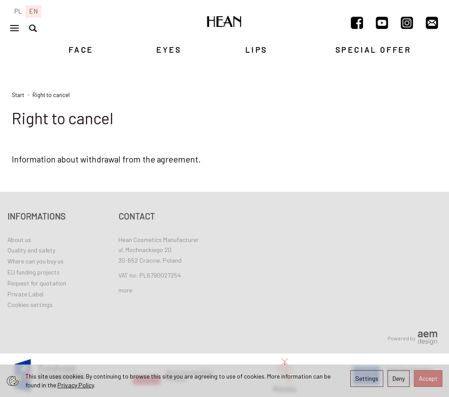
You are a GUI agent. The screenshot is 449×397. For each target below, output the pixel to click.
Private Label (25, 294)
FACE (80, 49)
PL (18, 11)
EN (33, 11)
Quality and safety (31, 250)
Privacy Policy (75, 385)
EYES (168, 49)
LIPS (256, 49)
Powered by (412, 338)
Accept (428, 378)
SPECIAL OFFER (373, 49)
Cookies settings (30, 304)
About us (19, 239)
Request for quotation (36, 283)
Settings (366, 378)
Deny (398, 378)
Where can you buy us (35, 261)
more (125, 290)
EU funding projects (33, 272)
